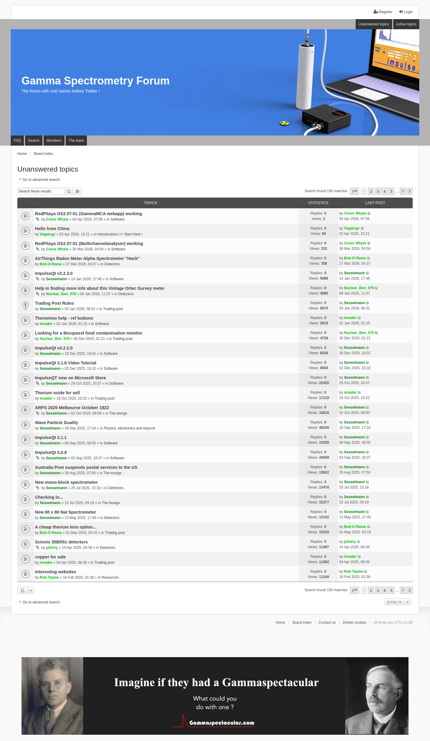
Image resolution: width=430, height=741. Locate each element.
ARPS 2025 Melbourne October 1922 (72, 407)
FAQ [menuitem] (17, 140)
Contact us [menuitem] (327, 622)
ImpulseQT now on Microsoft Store (70, 377)
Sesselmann (56, 279)
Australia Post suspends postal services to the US (86, 467)
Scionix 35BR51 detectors (61, 542)
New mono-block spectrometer (66, 482)
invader (46, 324)
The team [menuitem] (76, 140)
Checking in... (49, 497)
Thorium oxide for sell (57, 392)
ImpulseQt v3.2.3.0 (54, 273)
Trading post (113, 309)
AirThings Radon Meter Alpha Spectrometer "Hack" (87, 258)
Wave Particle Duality (56, 422)
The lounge (118, 413)
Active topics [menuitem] (406, 24)
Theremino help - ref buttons (64, 318)
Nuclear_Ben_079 (61, 294)
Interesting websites (55, 571)
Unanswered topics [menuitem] (374, 24)
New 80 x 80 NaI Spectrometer (65, 512)
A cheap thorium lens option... (65, 527)
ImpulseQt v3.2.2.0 (54, 348)
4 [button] (384, 191)
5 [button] (391, 191)
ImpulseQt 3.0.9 (51, 452)
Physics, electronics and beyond (129, 428)
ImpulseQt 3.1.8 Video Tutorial (65, 363)
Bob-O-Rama (51, 264)
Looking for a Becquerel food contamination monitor (88, 333)
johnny (52, 548)
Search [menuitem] (33, 140)
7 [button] (403, 191)
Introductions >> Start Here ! (120, 234)
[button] (354, 191)
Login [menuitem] (406, 12)
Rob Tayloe (49, 577)
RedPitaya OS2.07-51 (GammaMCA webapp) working (88, 213)
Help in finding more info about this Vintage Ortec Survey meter (100, 288)
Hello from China (52, 228)
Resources (110, 577)
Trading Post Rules (54, 303)
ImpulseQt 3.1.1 (51, 437)
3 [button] (378, 191)
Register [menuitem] (383, 12)
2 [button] (371, 191)
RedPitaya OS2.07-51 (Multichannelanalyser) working (89, 243)
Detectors (112, 264)
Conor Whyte (57, 219)
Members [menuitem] (54, 140)
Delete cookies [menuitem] (354, 622)
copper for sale (50, 556)
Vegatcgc (48, 234)
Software (117, 219)
